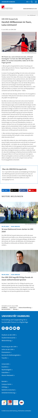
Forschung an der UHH (9, 347)
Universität (5, 364)
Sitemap (15, 309)
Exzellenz (5, 367)
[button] (28, 2)
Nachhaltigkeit (6, 370)
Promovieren (6, 352)
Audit (9, 401)
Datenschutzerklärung (25, 307)
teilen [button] (6, 190)
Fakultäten (5, 372)
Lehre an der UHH (7, 349)
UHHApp (4, 387)
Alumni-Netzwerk (7, 375)
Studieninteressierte (8, 338)
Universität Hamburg (8, 2)
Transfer (4, 358)
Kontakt (4, 381)
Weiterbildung (6, 341)
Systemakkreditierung (21, 401)
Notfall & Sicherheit (8, 390)
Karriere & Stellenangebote (11, 355)
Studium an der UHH (8, 335)
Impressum (13, 307)
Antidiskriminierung (8, 393)
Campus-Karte (6, 384)
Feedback (4, 307)
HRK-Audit (14, 402)
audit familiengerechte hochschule (4, 402)
